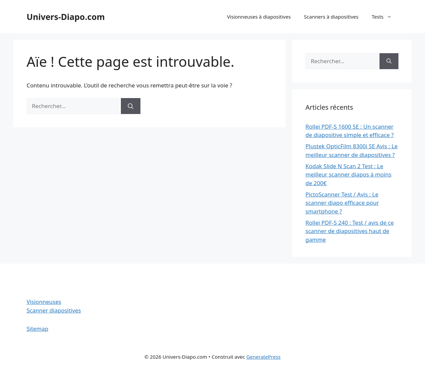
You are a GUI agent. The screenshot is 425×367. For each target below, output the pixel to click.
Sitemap (37, 328)
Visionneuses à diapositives (259, 16)
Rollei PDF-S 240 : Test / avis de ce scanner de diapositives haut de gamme (349, 231)
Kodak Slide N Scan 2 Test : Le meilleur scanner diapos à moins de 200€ (348, 174)
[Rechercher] (130, 106)
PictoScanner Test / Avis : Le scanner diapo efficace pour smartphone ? (342, 202)
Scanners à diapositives (331, 16)
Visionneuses (44, 302)
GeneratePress (263, 356)
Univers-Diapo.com (66, 16)
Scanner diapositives (54, 310)
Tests (385, 17)
